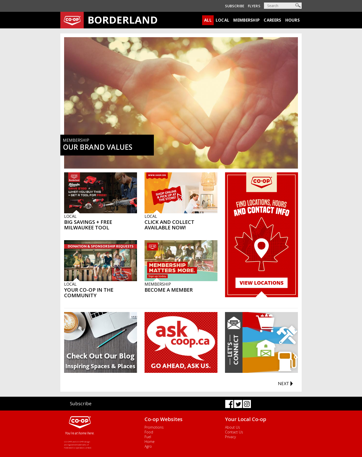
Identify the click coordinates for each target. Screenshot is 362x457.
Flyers (254, 6)
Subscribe (234, 6)
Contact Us (234, 432)
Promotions (154, 427)
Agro (148, 446)
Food (149, 432)
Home (150, 441)
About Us (232, 427)
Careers (272, 20)
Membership (246, 20)
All (208, 20)
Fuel (148, 436)
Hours (292, 20)
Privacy (230, 436)
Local (223, 20)
